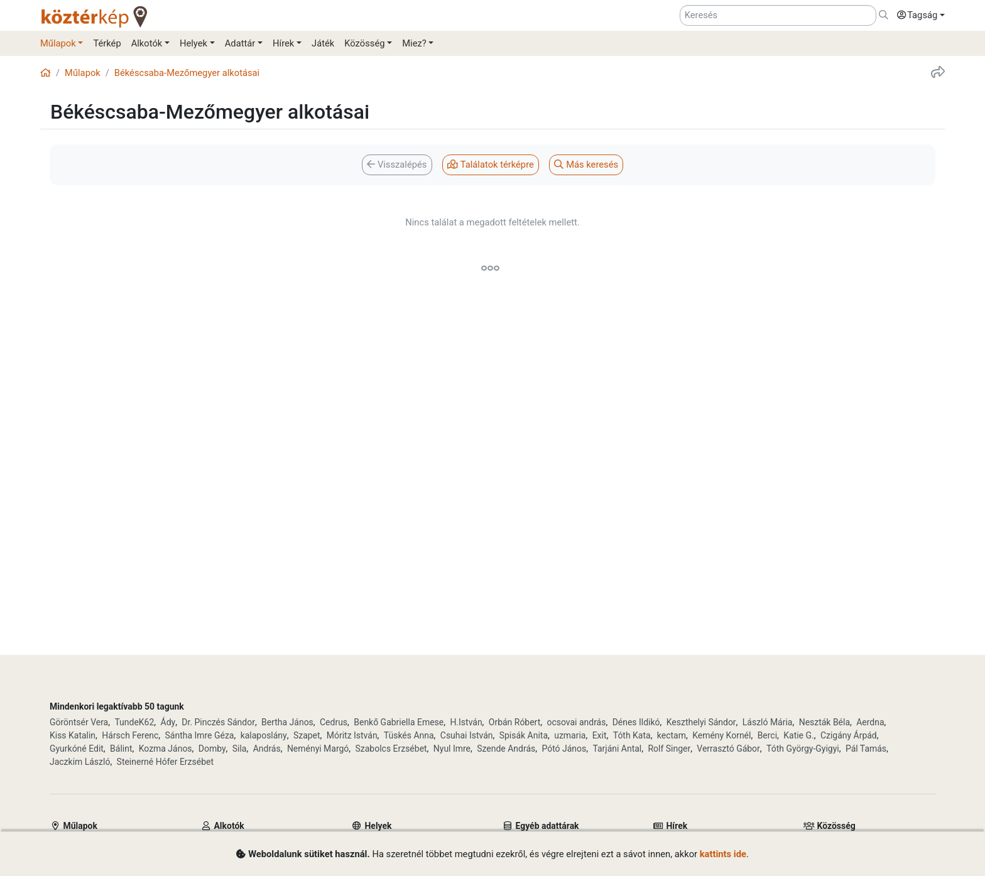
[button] (918, 16)
